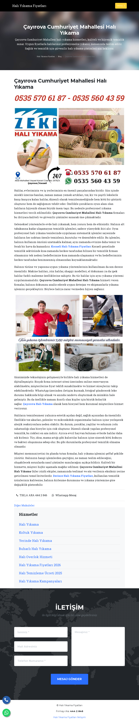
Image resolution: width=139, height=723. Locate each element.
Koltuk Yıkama (31, 532)
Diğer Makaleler (24, 505)
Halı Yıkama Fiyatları (46, 56)
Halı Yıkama (29, 524)
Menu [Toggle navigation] (121, 5)
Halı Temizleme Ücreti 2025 (40, 573)
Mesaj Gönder (69, 679)
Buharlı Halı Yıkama (35, 549)
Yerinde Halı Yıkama (35, 541)
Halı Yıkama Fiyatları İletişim (69, 717)
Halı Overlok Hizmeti (35, 557)
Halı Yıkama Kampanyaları (40, 581)
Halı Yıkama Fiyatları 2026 (40, 565)
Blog (60, 56)
